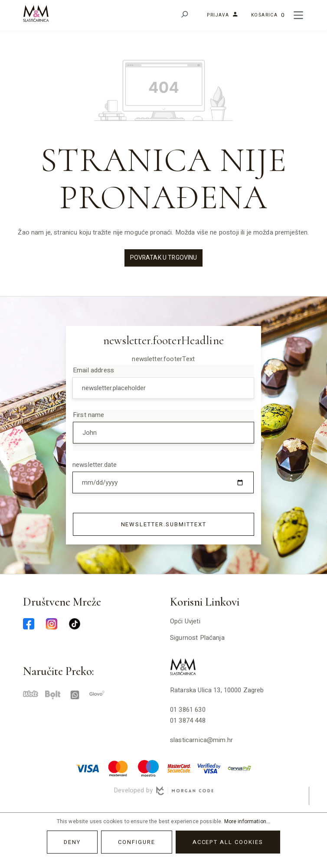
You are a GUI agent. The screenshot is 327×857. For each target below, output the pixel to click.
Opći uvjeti (185, 621)
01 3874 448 (188, 720)
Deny (72, 842)
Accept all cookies (228, 842)
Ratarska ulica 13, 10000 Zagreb (217, 690)
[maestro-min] (148, 768)
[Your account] (220, 15)
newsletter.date (94, 464)
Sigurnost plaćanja (197, 637)
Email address (93, 370)
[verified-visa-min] (209, 768)
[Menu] (298, 15)
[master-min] (118, 768)
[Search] (184, 15)
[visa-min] (88, 768)
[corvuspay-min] (239, 768)
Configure (136, 842)
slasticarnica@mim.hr (201, 740)
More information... (247, 821)
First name (89, 415)
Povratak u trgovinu (163, 257)
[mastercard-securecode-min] (179, 768)
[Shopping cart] (267, 15)
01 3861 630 (188, 709)
